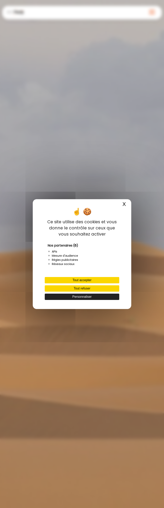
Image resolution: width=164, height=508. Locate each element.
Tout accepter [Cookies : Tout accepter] (82, 280)
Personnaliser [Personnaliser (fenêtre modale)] (82, 296)
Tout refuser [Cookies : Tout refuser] (82, 288)
